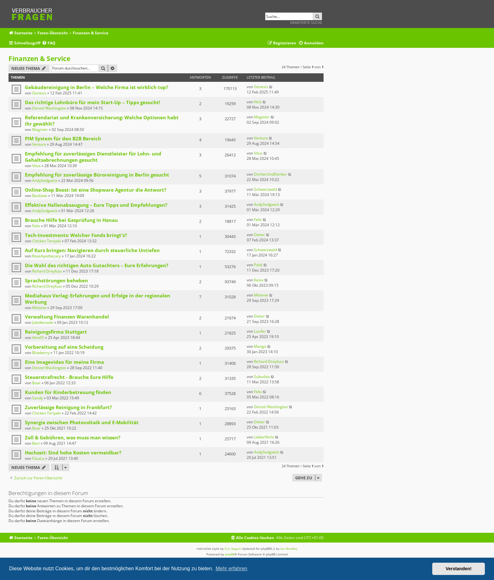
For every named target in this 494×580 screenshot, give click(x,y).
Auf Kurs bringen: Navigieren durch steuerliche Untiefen (92, 250)
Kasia (258, 280)
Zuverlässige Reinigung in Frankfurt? (68, 407)
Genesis (39, 93)
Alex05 (38, 337)
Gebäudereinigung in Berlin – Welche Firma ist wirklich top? (96, 87)
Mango (260, 346)
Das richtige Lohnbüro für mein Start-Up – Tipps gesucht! (92, 102)
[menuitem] (48, 43)
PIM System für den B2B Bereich (63, 138)
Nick (257, 101)
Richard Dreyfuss (47, 271)
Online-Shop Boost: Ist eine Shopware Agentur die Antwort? (95, 190)
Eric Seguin (233, 548)
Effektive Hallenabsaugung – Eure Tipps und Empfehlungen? (96, 205)
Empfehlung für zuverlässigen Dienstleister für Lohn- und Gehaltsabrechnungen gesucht (93, 156)
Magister (40, 129)
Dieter (259, 234)
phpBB (229, 554)
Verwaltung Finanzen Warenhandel (67, 316)
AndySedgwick (44, 180)
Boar (36, 383)
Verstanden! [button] (459, 568)
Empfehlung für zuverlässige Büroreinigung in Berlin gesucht (97, 175)
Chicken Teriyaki (46, 241)
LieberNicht (264, 437)
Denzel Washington (49, 108)
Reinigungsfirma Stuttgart (56, 332)
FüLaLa (38, 458)
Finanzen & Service (39, 58)
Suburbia (262, 376)
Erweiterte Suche (306, 22)
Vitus (36, 165)
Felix (36, 225)
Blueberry (40, 352)
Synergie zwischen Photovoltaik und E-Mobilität (82, 422)
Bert (36, 443)
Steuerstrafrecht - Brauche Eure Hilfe (69, 377)
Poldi (258, 264)
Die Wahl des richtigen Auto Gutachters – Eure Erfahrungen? (96, 265)
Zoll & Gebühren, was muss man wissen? (72, 437)
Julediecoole (42, 322)
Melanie (39, 307)
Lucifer (260, 331)
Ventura (39, 144)
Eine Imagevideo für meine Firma (64, 362)
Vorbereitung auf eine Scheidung (64, 347)
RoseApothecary (46, 256)
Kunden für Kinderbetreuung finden (68, 392)
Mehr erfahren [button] (231, 568)
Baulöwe (39, 195)
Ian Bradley (288, 548)
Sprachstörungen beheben (56, 280)
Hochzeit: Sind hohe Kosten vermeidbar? (73, 452)
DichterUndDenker (270, 174)
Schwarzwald (265, 189)
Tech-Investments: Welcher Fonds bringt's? (76, 235)
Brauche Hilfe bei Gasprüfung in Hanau (71, 220)
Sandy (37, 398)
